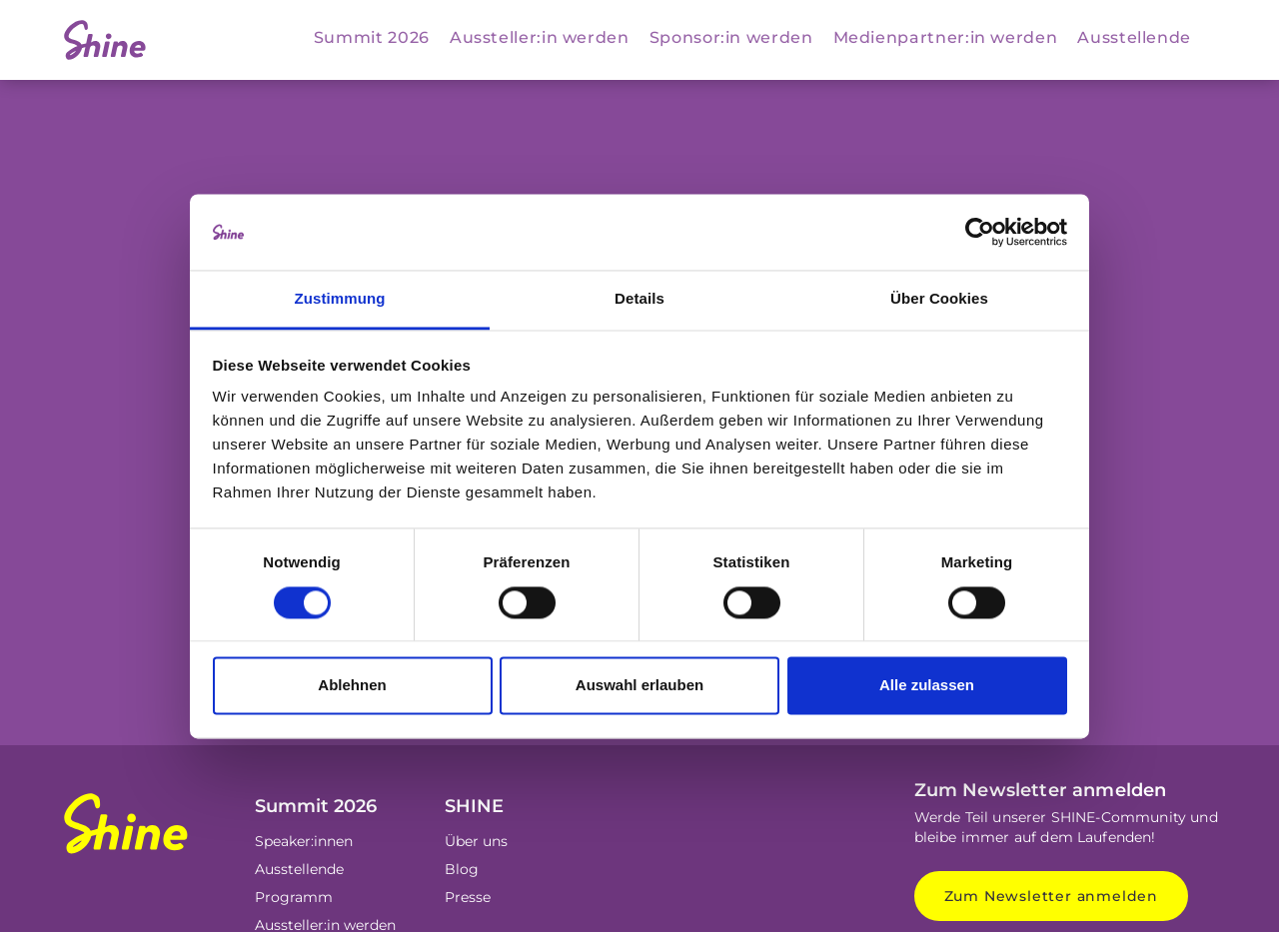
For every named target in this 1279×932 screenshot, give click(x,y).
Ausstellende (1134, 37)
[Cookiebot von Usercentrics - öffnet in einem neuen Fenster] (979, 232)
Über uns (476, 841)
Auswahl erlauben (639, 685)
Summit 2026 (372, 37)
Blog (462, 869)
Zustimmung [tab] (340, 299)
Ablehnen (352, 685)
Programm (294, 897)
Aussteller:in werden (540, 37)
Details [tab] (639, 299)
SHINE (474, 806)
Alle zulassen (926, 685)
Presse (468, 897)
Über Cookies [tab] (939, 299)
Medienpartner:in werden (945, 37)
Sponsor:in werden (731, 37)
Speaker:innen (304, 841)
